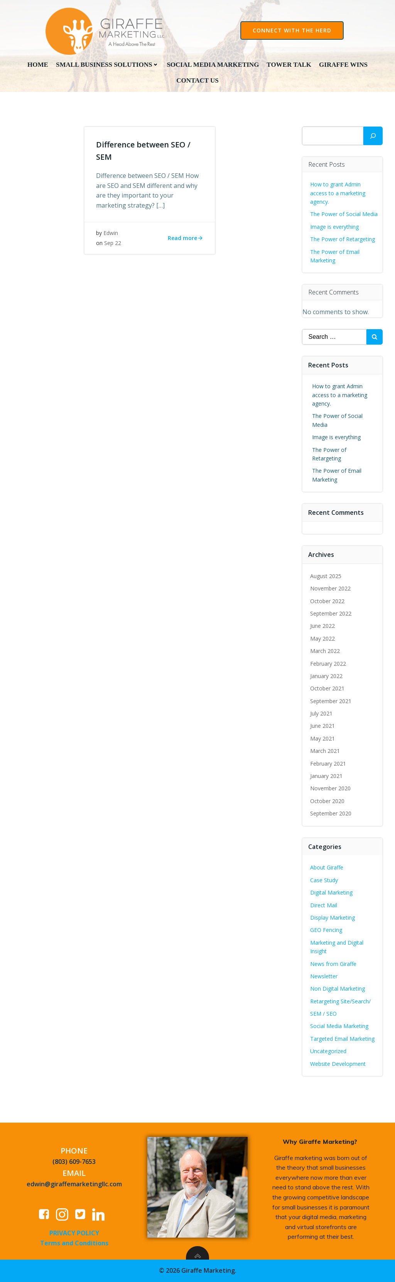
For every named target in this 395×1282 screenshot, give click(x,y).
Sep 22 (112, 243)
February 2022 (328, 663)
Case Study (324, 880)
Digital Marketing (331, 892)
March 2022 (325, 651)
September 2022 (330, 613)
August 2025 (325, 576)
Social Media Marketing (213, 64)
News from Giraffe (333, 963)
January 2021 (326, 776)
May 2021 (322, 738)
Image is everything (334, 226)
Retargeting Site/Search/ (340, 1001)
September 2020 (330, 813)
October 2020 (327, 801)
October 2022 (327, 601)
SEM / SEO (323, 1013)
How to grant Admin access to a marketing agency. (337, 193)
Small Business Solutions (107, 64)
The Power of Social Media (344, 214)
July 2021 (321, 713)
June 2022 (322, 625)
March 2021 (325, 750)
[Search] (373, 136)
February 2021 (328, 763)
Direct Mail (323, 905)
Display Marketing (332, 917)
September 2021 (330, 701)
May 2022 (322, 638)
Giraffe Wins (343, 64)
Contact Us (197, 80)
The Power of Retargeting (342, 239)
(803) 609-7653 (74, 1161)
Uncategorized (328, 1051)
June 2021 (322, 725)
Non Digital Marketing (337, 988)
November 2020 (330, 788)
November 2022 (330, 588)
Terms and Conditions (74, 1243)
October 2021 (327, 688)
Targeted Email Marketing (342, 1038)
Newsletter (324, 976)
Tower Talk (289, 64)
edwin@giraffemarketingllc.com (74, 1184)
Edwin (110, 233)
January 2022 (326, 676)
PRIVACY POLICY (74, 1233)
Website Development (338, 1063)
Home (37, 64)
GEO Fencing (326, 930)
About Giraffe (326, 867)
